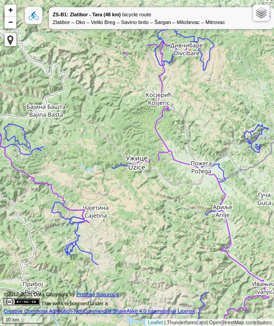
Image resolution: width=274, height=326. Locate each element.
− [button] (10, 22)
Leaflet (155, 322)
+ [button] (10, 10)
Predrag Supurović (97, 294)
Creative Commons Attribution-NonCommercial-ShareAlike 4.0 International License (100, 311)
